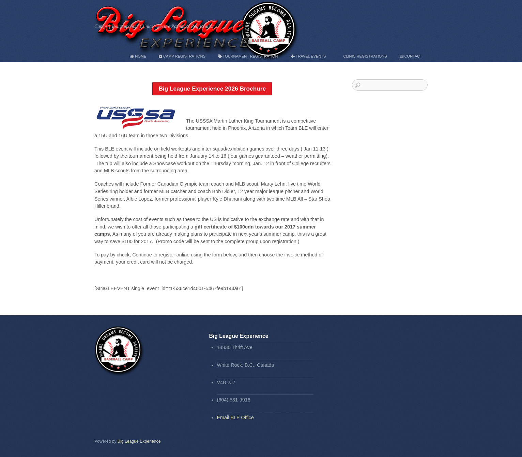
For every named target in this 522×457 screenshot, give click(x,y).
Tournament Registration (248, 56)
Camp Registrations (182, 56)
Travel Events (308, 56)
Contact (411, 56)
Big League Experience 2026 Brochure (212, 88)
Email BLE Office (235, 417)
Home (138, 56)
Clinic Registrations (362, 56)
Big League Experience (139, 441)
